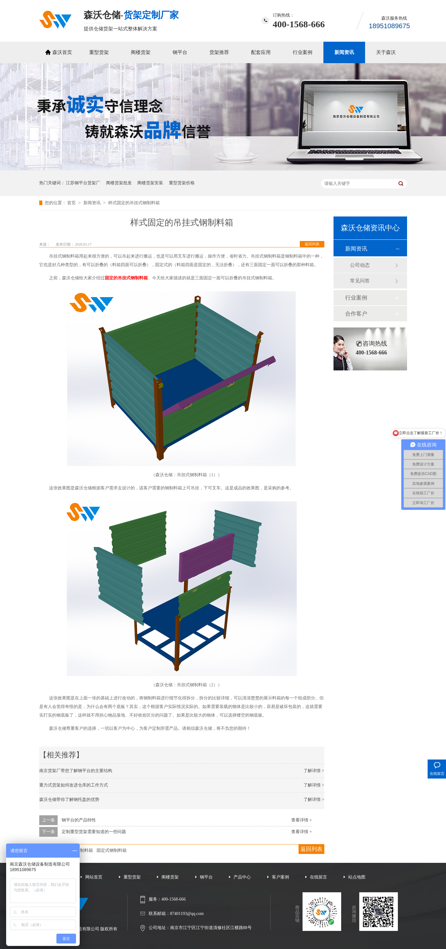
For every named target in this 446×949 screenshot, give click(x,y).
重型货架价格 (182, 183)
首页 (72, 203)
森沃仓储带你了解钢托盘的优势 (69, 799)
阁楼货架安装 (150, 183)
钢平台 (180, 52)
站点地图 (356, 877)
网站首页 (93, 877)
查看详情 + (301, 820)
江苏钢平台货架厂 (83, 183)
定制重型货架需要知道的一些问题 (94, 831)
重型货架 (99, 52)
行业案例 (302, 52)
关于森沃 (386, 52)
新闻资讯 (344, 52)
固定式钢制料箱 (112, 850)
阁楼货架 (141, 52)
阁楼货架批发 (119, 183)
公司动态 (360, 265)
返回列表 (312, 244)
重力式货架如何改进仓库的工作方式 (73, 785)
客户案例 (280, 877)
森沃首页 (62, 52)
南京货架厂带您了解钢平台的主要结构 (75, 770)
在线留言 (318, 877)
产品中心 (242, 877)
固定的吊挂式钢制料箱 (126, 278)
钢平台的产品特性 (79, 820)
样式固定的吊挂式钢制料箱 (134, 203)
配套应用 (261, 52)
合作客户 (356, 314)
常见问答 (360, 280)
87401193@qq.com (187, 913)
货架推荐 (219, 52)
